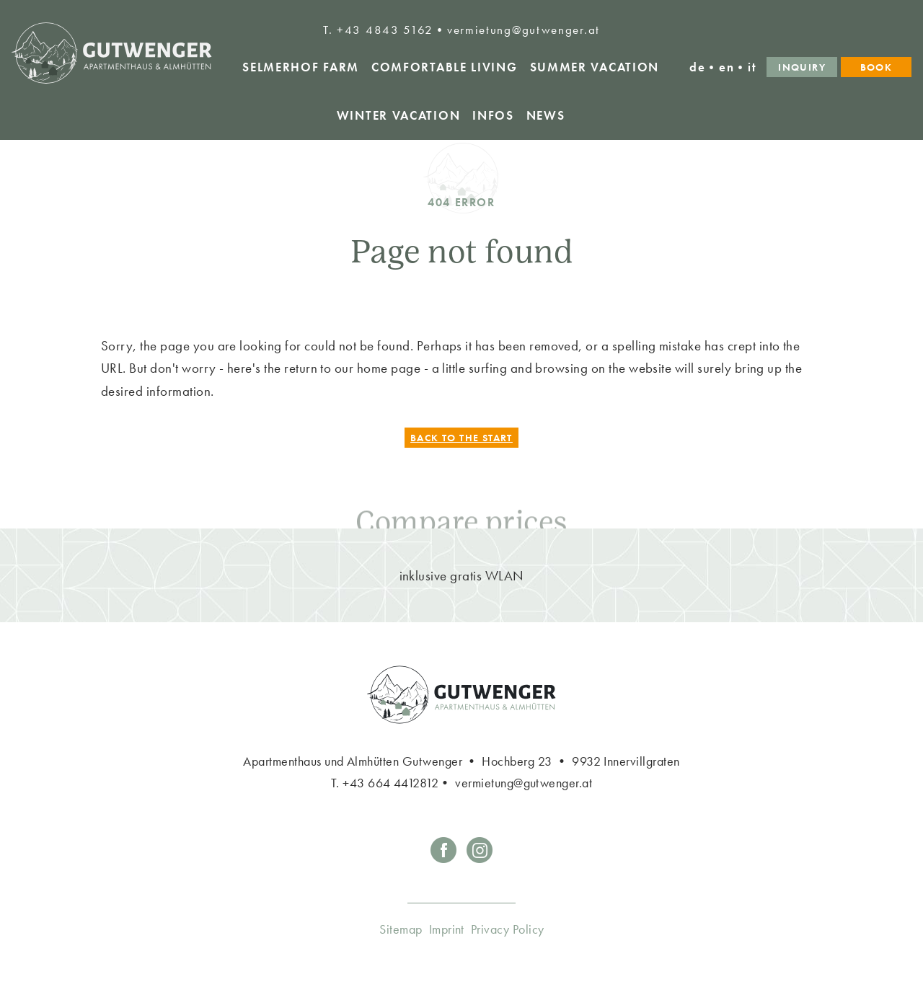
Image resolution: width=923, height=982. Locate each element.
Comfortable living (444, 67)
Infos (493, 115)
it (752, 67)
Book (876, 67)
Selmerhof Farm (300, 67)
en (726, 67)
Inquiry (802, 67)
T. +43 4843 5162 (378, 29)
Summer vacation (595, 67)
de (697, 67)
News (545, 115)
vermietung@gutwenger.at (523, 29)
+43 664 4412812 (390, 782)
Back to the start (461, 437)
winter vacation (399, 115)
